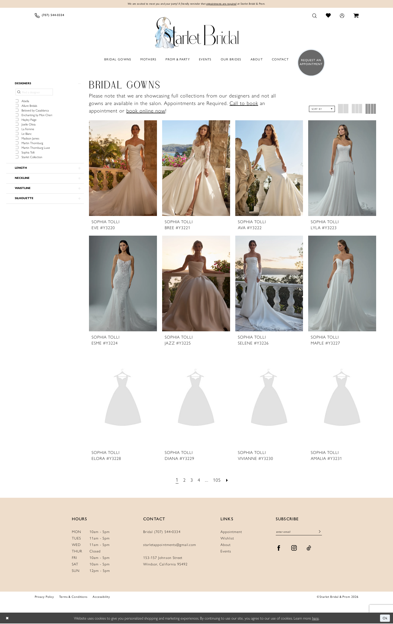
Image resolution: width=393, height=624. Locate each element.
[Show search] (314, 15)
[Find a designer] (34, 93)
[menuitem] (49, 15)
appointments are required (224, 4)
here (315, 618)
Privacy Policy (44, 597)
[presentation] (123, 168)
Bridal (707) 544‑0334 (162, 532)
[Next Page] (229, 480)
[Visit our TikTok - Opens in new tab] (309, 549)
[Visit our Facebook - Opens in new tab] (279, 549)
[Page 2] (183, 480)
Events (225, 551)
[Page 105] (218, 480)
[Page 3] (191, 480)
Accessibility (101, 597)
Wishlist (227, 538)
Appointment (231, 532)
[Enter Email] (299, 532)
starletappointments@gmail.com (169, 545)
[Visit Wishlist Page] (328, 15)
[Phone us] (49, 15)
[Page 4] (199, 480)
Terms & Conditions (73, 597)
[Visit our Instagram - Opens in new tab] (294, 549)
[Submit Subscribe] (319, 532)
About (225, 545)
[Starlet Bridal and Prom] (196, 32)
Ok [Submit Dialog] (385, 618)
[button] (342, 15)
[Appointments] (309, 63)
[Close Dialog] (7, 618)
